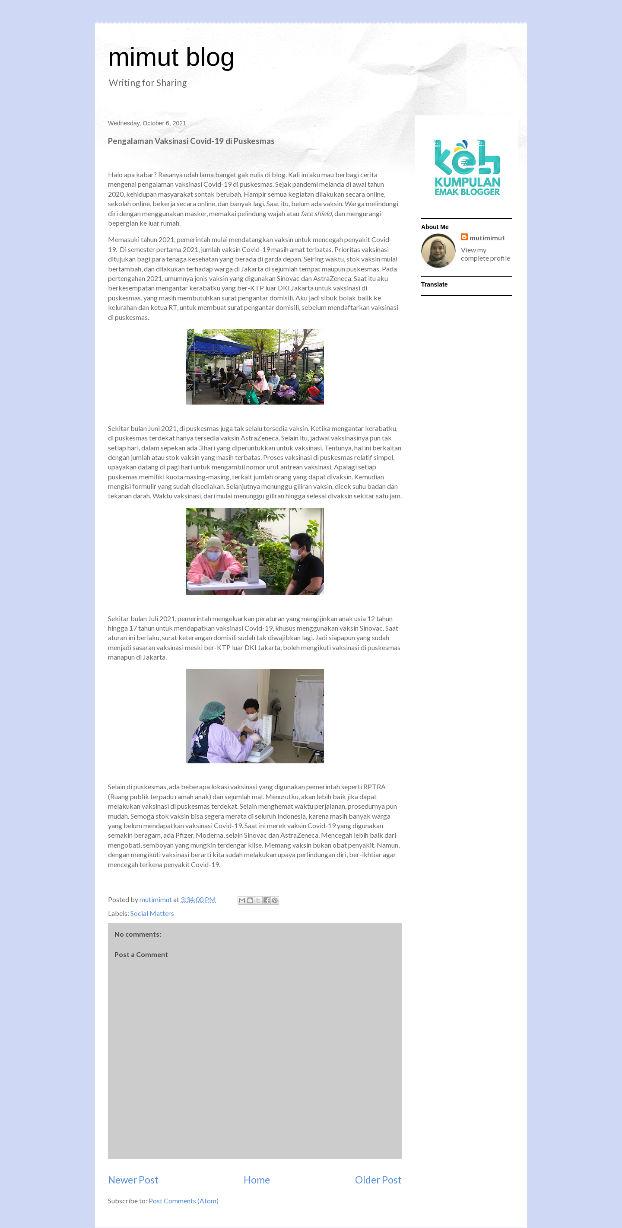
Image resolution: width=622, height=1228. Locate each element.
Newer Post (133, 1180)
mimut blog (171, 56)
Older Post (378, 1180)
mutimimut (487, 237)
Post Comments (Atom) (184, 1200)
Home (257, 1180)
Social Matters (152, 913)
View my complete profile (485, 254)
